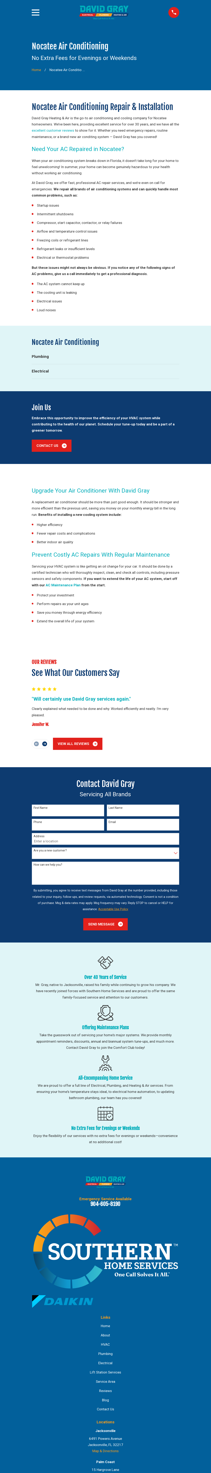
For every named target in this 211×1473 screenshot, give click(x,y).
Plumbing (105, 1354)
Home (105, 1326)
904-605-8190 (105, 1204)
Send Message (105, 924)
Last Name (116, 807)
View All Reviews (77, 743)
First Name (41, 807)
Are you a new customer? (50, 850)
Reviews (105, 1391)
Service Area (105, 1381)
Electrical (105, 1363)
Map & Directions (105, 1451)
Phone (38, 822)
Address (39, 836)
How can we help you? (48, 864)
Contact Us (51, 445)
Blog (105, 1400)
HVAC (105, 1344)
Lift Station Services (105, 1372)
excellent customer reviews (53, 130)
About (105, 1335)
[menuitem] (105, 356)
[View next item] (44, 743)
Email (112, 822)
